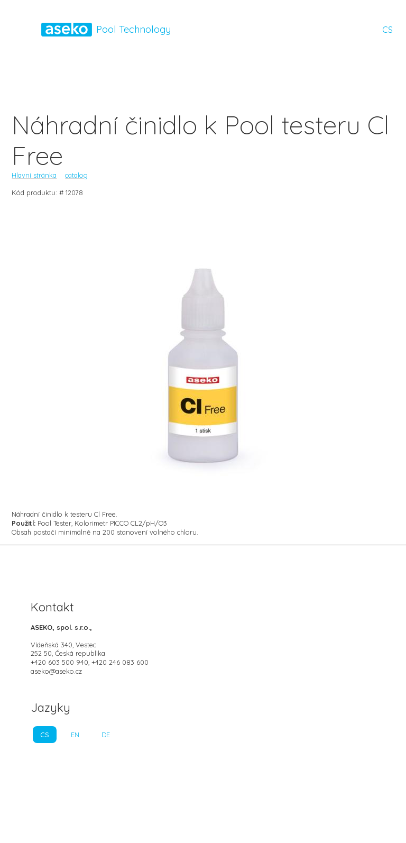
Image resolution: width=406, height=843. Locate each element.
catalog (76, 175)
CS (387, 29)
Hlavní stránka (34, 175)
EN (75, 734)
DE (106, 734)
